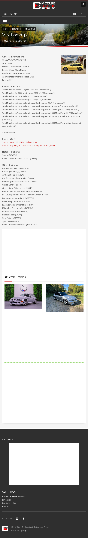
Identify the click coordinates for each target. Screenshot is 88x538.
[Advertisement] (44, 250)
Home (5, 29)
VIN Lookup (30, 29)
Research (16, 29)
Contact (5, 506)
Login (24, 530)
